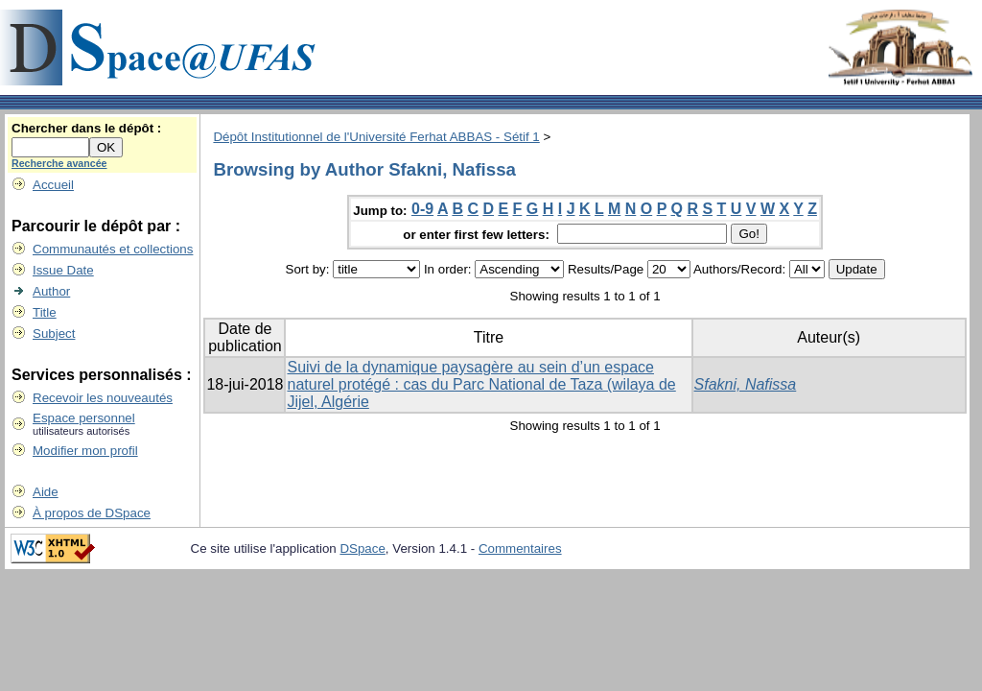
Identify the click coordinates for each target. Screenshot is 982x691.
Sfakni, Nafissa (745, 384)
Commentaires (520, 548)
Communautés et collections (113, 249)
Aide (45, 492)
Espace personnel (84, 418)
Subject (54, 333)
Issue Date (63, 270)
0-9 (422, 209)
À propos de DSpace (92, 513)
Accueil (53, 185)
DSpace (362, 548)
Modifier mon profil (85, 450)
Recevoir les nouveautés (103, 398)
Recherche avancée (59, 163)
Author (51, 291)
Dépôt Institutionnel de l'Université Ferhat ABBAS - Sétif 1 (376, 137)
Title (45, 312)
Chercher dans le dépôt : (86, 128)
